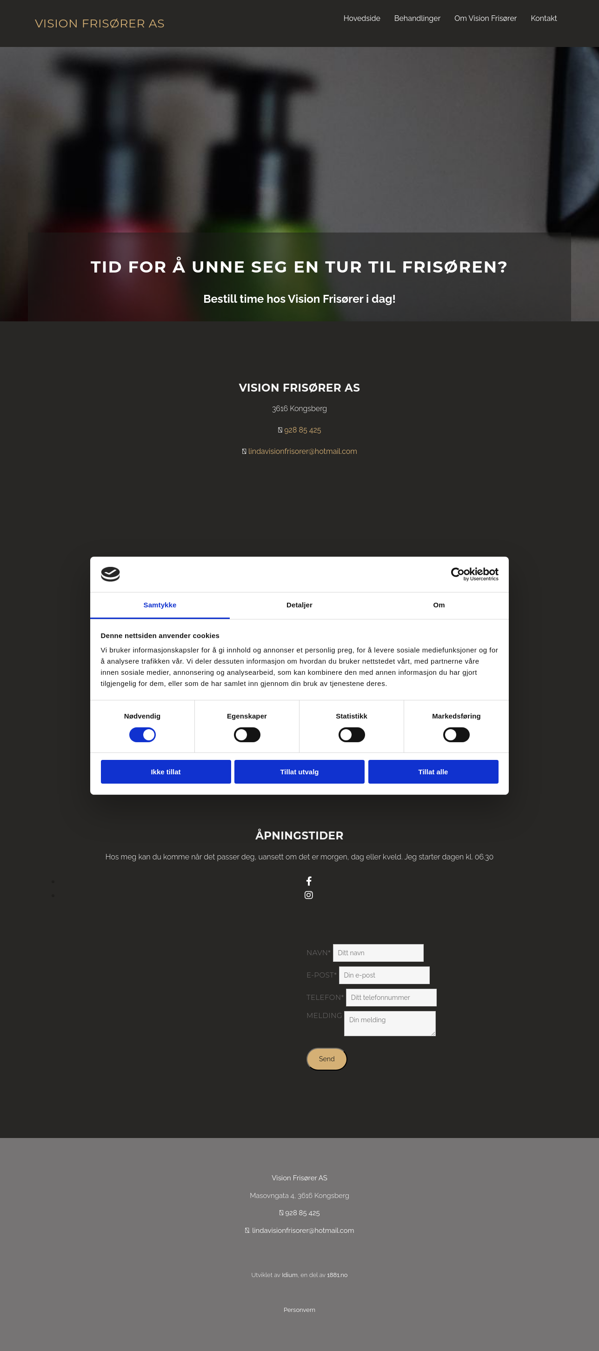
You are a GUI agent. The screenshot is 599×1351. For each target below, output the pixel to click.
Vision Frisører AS (100, 23)
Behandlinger (417, 18)
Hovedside (362, 18)
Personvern (299, 1309)
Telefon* (325, 997)
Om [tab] (439, 605)
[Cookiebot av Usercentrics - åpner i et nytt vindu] (458, 574)
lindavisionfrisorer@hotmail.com (302, 451)
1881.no (337, 1274)
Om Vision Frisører (485, 18)
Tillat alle (433, 772)
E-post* (321, 975)
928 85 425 (302, 430)
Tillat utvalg (299, 772)
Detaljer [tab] (299, 605)
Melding (324, 1015)
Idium (290, 1274)
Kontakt (544, 18)
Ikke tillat (165, 772)
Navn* (318, 952)
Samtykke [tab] (160, 605)
